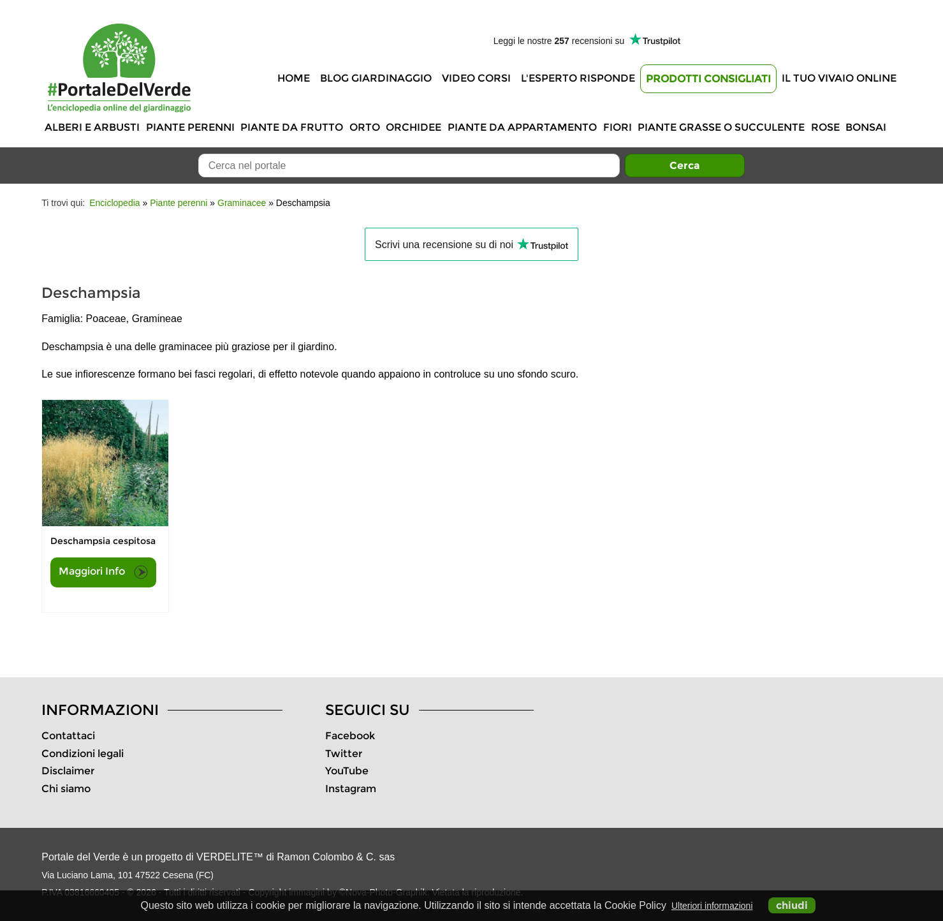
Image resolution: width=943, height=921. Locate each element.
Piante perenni (190, 127)
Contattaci (68, 736)
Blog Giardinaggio (376, 78)
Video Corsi (476, 78)
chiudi (792, 905)
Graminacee (241, 203)
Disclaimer (67, 771)
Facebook (350, 736)
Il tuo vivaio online (839, 78)
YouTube (347, 771)
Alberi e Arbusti (92, 127)
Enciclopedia (114, 203)
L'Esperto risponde (578, 78)
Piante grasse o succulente (721, 127)
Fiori (617, 127)
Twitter (343, 754)
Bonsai (865, 127)
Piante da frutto (291, 127)
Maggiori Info (103, 572)
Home (293, 78)
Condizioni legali (82, 754)
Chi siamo (66, 789)
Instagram (350, 789)
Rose (825, 127)
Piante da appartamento (522, 127)
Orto (364, 127)
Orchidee (413, 127)
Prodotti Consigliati (708, 79)
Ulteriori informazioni (712, 906)
